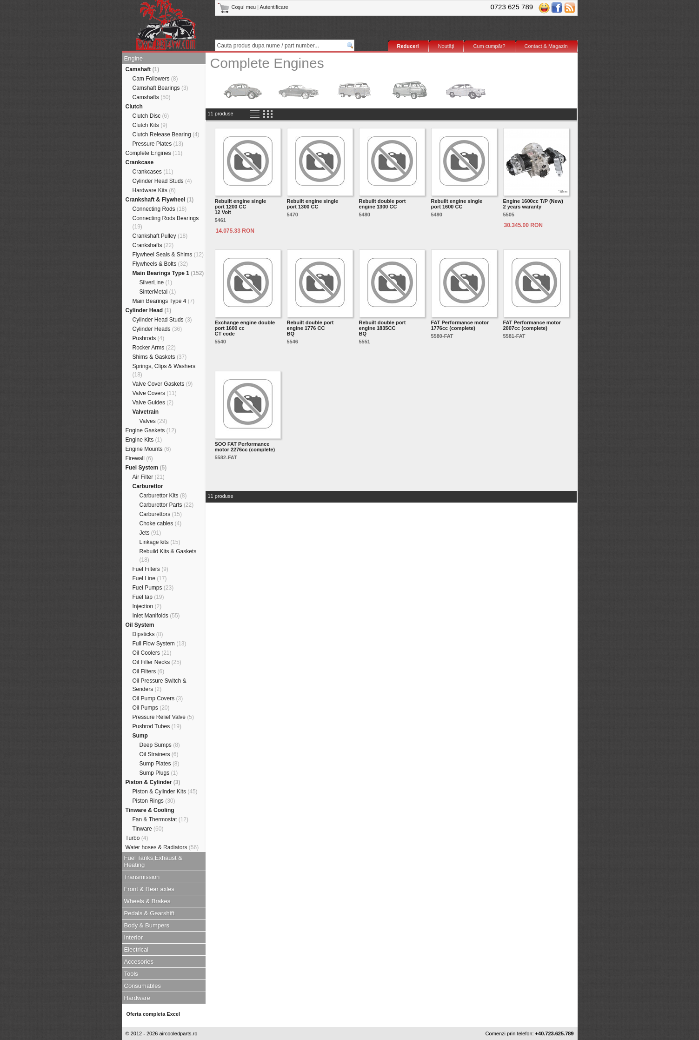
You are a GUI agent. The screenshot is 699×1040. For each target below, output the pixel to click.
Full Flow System (159, 643)
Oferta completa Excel (153, 1014)
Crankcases (153, 171)
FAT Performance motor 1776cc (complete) (460, 325)
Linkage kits (160, 542)
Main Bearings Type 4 (164, 301)
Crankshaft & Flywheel (160, 199)
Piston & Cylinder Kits (165, 791)
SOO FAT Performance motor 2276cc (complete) (245, 446)
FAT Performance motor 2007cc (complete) (532, 325)
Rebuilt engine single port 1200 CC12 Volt (240, 206)
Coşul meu (237, 7)
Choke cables (161, 523)
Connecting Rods (160, 209)
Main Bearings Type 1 (168, 273)
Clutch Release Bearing (166, 134)
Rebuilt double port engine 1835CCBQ (382, 328)
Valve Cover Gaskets (163, 384)
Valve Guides (153, 402)
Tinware (148, 828)
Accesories (139, 961)
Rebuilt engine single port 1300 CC (313, 203)
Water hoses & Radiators (162, 847)
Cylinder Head (149, 310)
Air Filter (149, 477)
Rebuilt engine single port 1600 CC (457, 203)
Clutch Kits (150, 125)
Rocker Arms (154, 347)
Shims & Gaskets (160, 357)
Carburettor (148, 486)
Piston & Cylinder (153, 782)
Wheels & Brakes (147, 901)
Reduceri (408, 46)
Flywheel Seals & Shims (168, 254)
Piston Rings (154, 801)
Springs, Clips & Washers (164, 370)
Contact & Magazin (546, 46)
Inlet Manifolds (156, 615)
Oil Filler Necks (157, 662)
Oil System (140, 625)
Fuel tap (148, 597)
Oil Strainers (159, 754)
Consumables (142, 985)
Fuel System (146, 467)
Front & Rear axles (149, 889)
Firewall (139, 458)
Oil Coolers (152, 653)
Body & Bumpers (147, 925)
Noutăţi (446, 46)
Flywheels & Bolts (160, 264)
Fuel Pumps (153, 587)
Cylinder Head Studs (162, 181)
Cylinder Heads (157, 329)
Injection (147, 606)
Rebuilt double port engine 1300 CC (382, 203)
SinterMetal (158, 292)
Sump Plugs (159, 773)
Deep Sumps (160, 745)
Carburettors (161, 514)
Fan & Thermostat (161, 819)
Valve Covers (155, 393)
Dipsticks (148, 634)
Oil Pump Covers (158, 698)
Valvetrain (146, 412)
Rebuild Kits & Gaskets (168, 555)
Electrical (136, 949)
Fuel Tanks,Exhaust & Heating (153, 861)
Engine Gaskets (151, 430)
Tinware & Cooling (150, 810)
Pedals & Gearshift (149, 913)
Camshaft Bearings (160, 88)
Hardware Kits (154, 190)
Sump (140, 735)
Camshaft (143, 69)
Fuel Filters (150, 569)
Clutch (134, 106)
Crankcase (140, 162)
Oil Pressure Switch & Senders (159, 685)
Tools (131, 973)
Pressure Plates (158, 144)
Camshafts (152, 97)
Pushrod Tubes (157, 726)
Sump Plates (160, 763)
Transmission (142, 876)
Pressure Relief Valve (163, 717)
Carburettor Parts (167, 505)
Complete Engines (154, 153)
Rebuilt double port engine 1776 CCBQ (310, 328)
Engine (133, 58)
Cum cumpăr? (489, 46)
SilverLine (156, 282)
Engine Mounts (148, 449)
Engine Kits (144, 439)
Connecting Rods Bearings (166, 222)
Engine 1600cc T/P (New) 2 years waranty (533, 203)
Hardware (137, 997)
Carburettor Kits (163, 495)
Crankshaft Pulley (160, 236)
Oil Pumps (151, 708)
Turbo (137, 838)
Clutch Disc (151, 116)
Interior (133, 937)
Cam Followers (155, 78)
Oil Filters (149, 671)
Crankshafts (153, 245)
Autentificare (274, 7)
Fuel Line (150, 578)
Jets (150, 533)
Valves (153, 421)
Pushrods (149, 338)
